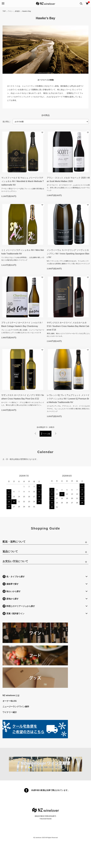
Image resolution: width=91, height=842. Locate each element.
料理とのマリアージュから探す (19, 606)
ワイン (10, 11)
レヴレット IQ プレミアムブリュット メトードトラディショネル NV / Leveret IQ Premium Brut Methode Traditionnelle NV (68, 398)
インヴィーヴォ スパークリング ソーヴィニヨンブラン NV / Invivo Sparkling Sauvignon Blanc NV (68, 253)
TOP (4, 11)
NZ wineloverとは (11, 695)
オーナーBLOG (10, 701)
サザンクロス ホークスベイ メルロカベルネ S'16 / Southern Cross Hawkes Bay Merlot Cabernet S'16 (68, 326)
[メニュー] (3, 3)
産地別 (17, 11)
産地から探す (11, 598)
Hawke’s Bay (26, 11)
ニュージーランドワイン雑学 (16, 707)
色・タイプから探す (14, 576)
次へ (55, 433)
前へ (35, 433)
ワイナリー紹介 (10, 712)
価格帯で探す (11, 583)
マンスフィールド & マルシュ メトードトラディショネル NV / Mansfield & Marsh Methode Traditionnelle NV (22, 181)
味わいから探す (12, 591)
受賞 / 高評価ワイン (13, 613)
